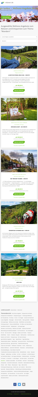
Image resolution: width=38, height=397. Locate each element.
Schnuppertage (4, 322)
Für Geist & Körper (22, 337)
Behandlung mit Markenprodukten (9, 330)
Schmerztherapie (29, 347)
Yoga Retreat (18, 339)
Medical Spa (29, 345)
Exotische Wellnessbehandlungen (21, 371)
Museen (33, 352)
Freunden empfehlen (19, 93)
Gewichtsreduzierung (23, 343)
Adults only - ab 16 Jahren (19, 367)
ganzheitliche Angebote (6, 339)
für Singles (20, 317)
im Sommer (9, 358)
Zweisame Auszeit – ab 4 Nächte (19, 127)
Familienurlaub (31, 335)
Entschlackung (30, 341)
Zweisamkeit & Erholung (29, 362)
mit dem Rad (31, 358)
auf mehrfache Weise (6, 356)
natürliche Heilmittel (14, 347)
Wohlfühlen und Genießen (25, 322)
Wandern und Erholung (6, 328)
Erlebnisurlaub (25, 356)
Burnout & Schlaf (22, 341)
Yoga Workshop (25, 339)
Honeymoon (3, 362)
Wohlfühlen (3, 335)
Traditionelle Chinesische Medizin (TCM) (10, 352)
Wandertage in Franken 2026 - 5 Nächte (19, 230)
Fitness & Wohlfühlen (14, 324)
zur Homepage (6, 18)
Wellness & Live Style (13, 322)
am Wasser (23, 354)
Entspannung (14, 337)
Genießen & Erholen (5, 326)
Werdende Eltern (5, 377)
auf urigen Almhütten (16, 356)
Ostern (8, 335)
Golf (6, 365)
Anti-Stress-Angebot (16, 313)
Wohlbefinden (23, 352)
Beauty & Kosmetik (26, 328)
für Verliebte (19, 360)
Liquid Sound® (4, 375)
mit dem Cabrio (23, 358)
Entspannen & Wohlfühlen (7, 371)
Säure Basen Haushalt (15, 350)
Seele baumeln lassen (23, 375)
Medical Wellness (5, 347)
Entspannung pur (18, 315)
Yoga (14, 339)
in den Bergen (16, 358)
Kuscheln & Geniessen (12, 362)
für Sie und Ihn (8, 332)
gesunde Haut (14, 343)
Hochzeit (25, 360)
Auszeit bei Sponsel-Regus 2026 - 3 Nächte (19, 75)
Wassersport (14, 365)
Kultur (28, 352)
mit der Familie (18, 320)
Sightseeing (8, 354)
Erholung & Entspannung (6, 367)
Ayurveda (3, 369)
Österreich (19, 310)
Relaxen (32, 320)
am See (18, 354)
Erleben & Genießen (10, 360)
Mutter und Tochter (22, 332)
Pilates (9, 365)
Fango (31, 371)
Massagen (11, 320)
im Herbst (3, 358)
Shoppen (3, 354)
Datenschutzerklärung (26, 394)
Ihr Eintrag (9, 394)
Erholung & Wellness (27, 315)
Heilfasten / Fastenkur (17, 345)
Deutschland (13, 310)
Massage (15, 332)
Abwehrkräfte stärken (6, 341)
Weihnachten (24, 335)
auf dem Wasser (31, 354)
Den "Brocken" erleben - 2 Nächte (19, 178)
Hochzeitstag (30, 360)
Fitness (2, 365)
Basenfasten (14, 341)
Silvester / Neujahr (15, 335)
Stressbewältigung (5, 350)
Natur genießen (26, 320)
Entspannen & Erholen (27, 313)
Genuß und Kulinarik (29, 317)
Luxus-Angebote (4, 320)
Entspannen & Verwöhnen (7, 315)
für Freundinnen (4, 317)
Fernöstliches (4, 373)
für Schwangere (29, 330)
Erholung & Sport (5, 324)
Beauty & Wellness (10, 369)
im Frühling (32, 356)
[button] (14, 384)
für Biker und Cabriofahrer (26, 324)
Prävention (22, 347)
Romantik (20, 362)
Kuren (24, 345)
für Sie (16, 317)
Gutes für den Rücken (6, 345)
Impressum (16, 394)
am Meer (14, 354)
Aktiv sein (19, 282)
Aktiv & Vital (24, 365)
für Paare (11, 317)
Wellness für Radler (17, 328)
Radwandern (14, 326)
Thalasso (29, 332)
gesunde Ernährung (5, 343)
